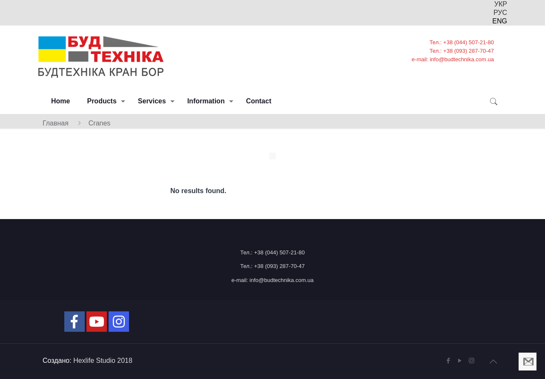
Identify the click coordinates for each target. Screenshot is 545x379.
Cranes (100, 123)
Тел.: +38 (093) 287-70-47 (272, 266)
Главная (56, 123)
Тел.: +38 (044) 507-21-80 (272, 252)
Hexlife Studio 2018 (102, 360)
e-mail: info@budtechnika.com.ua (272, 280)
